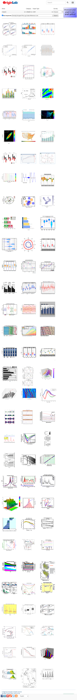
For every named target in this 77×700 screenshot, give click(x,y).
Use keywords (7, 15)
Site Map (4, 693)
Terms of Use (17, 693)
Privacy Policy (10, 693)
